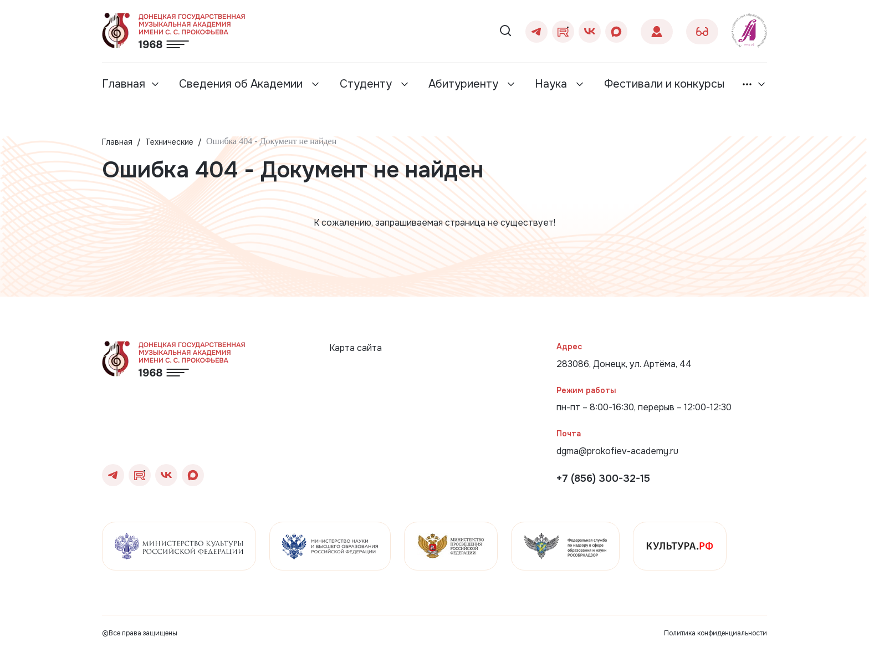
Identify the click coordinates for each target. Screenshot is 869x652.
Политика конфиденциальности (715, 633)
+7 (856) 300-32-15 (603, 478)
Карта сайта (355, 348)
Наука (552, 84)
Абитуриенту (464, 84)
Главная (123, 84)
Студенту (367, 84)
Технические (169, 142)
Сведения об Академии (242, 84)
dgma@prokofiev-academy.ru (617, 451)
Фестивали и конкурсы (664, 84)
